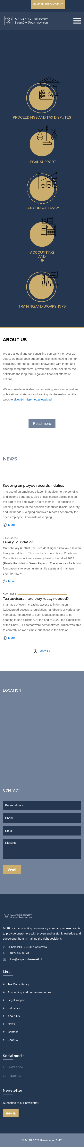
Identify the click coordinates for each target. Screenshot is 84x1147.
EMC (58, 1140)
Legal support (16, 1000)
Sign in (10, 1113)
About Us (14, 1016)
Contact (13, 1031)
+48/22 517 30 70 (18, 953)
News (11, 1024)
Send (11, 869)
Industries (14, 1008)
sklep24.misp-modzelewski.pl (33, 399)
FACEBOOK (16, 1067)
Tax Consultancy (18, 984)
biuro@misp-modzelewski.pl (25, 959)
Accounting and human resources (29, 992)
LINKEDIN (15, 1076)
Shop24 (13, 1040)
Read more (42, 423)
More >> (42, 651)
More (9, 524)
